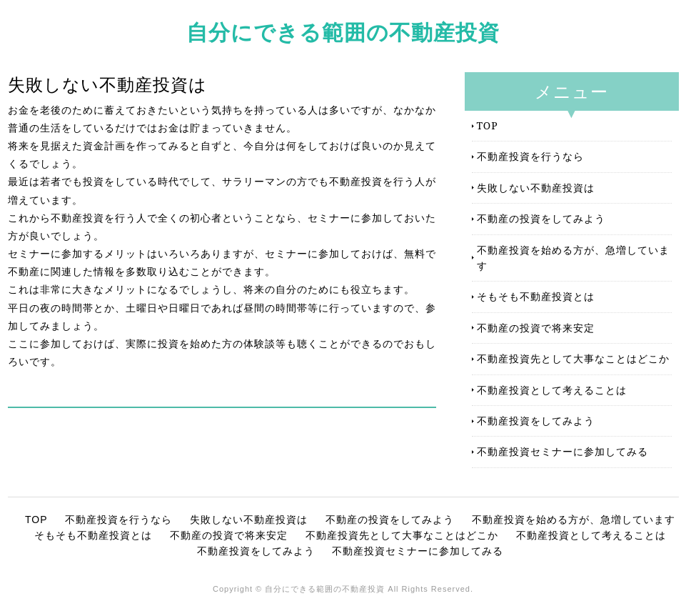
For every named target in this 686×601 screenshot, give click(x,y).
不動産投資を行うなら (530, 156)
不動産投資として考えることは (552, 390)
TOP (487, 125)
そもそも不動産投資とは (536, 296)
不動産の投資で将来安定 (536, 327)
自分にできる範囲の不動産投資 (343, 31)
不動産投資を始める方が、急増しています (573, 257)
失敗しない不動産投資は (536, 187)
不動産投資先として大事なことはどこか (573, 358)
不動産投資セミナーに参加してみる (562, 451)
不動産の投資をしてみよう (541, 218)
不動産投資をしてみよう (536, 420)
